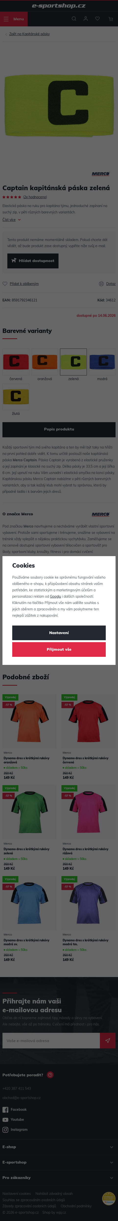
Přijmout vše (59, 650)
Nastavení (59, 633)
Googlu (55, 597)
